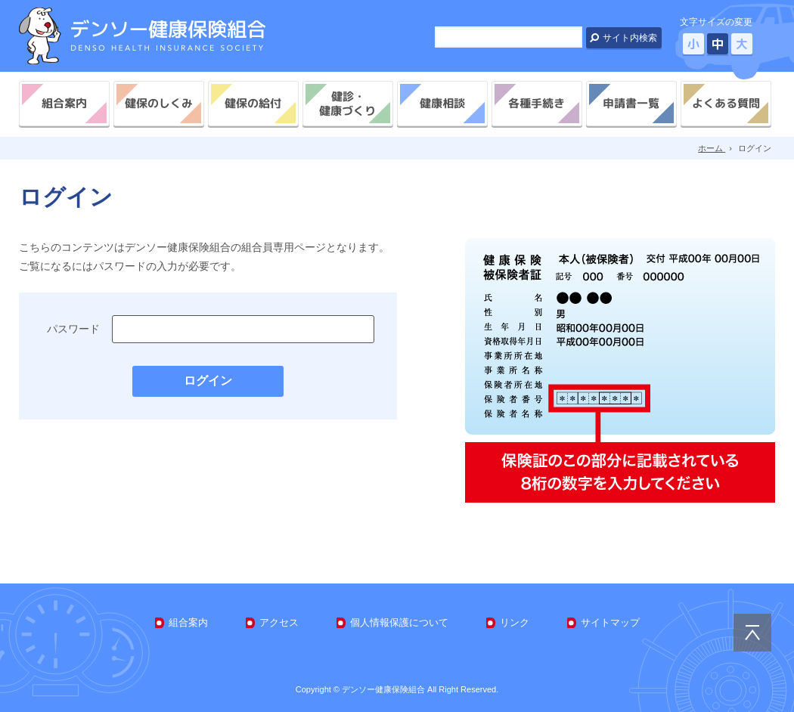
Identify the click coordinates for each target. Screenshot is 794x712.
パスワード (73, 329)
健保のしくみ (159, 103)
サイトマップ (610, 622)
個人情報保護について (399, 622)
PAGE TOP (752, 633)
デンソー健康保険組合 (142, 36)
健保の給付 (253, 103)
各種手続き (536, 103)
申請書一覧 (631, 103)
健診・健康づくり (347, 103)
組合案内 (64, 103)
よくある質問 (726, 103)
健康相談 (442, 103)
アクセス (279, 622)
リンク (514, 622)
